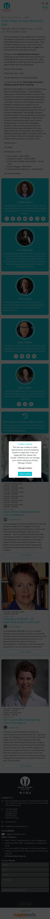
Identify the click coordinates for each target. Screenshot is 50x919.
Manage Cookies (25, 468)
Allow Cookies (25, 474)
